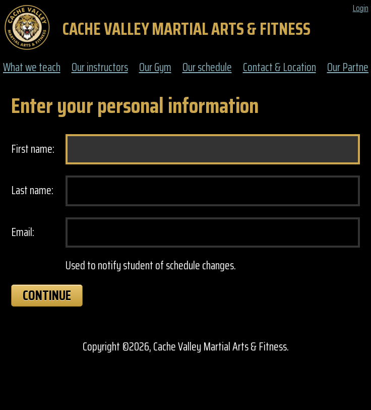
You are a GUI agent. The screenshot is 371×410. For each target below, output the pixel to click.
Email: (22, 232)
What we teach (31, 68)
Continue (47, 295)
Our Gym (155, 68)
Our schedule (207, 68)
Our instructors (100, 68)
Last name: (32, 191)
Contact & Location (279, 68)
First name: (32, 149)
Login (360, 8)
